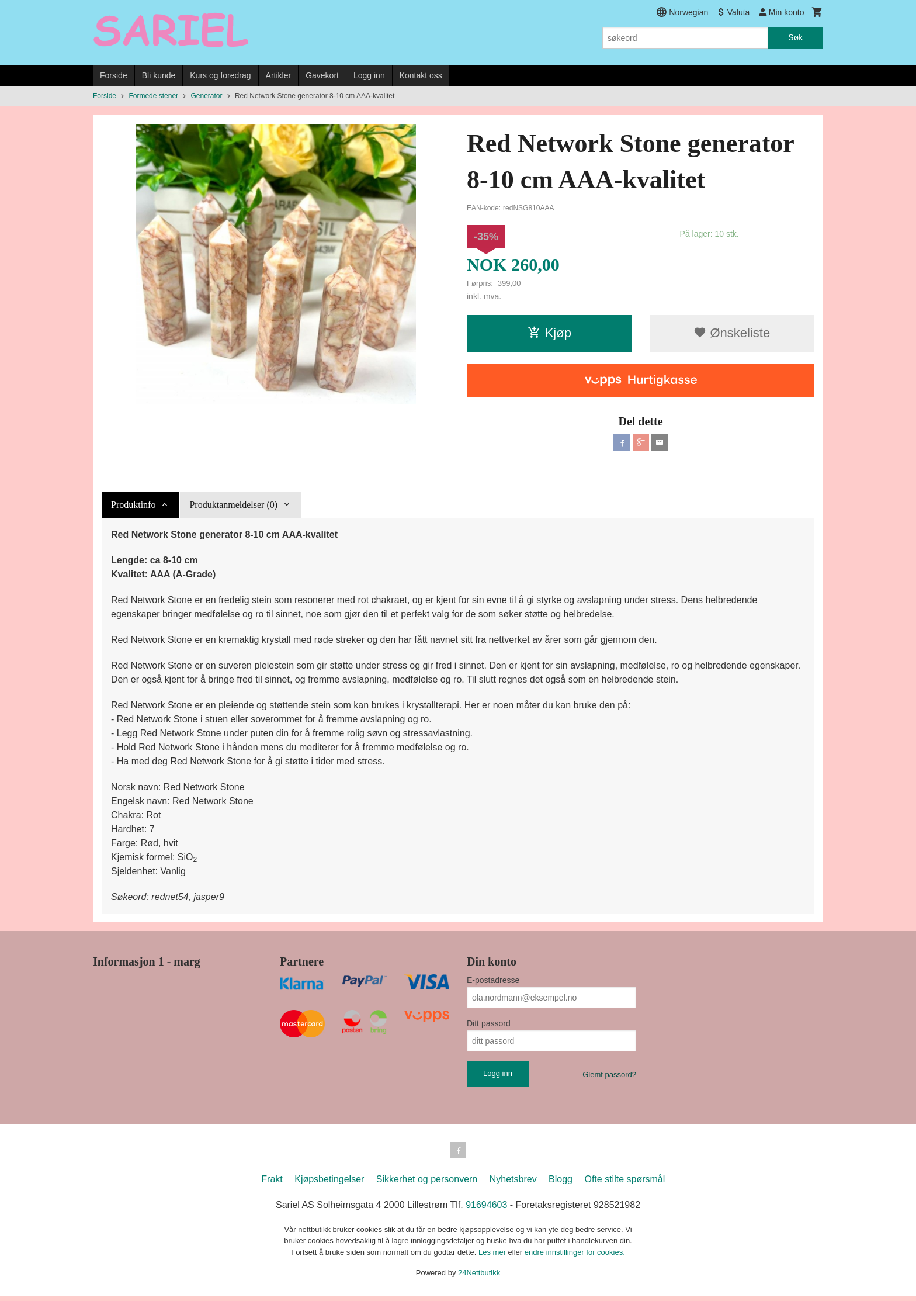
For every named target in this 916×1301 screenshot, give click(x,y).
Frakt (271, 1184)
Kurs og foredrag (220, 75)
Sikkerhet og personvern (426, 1184)
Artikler (279, 75)
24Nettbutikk (479, 1277)
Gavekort (322, 75)
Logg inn (369, 75)
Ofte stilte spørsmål (624, 1184)
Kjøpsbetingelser (329, 1184)
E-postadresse (493, 982)
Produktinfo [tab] (133, 507)
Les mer (493, 1256)
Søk (795, 37)
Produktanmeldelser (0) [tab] (233, 507)
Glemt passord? (609, 1076)
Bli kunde (159, 75)
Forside (113, 75)
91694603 (486, 1210)
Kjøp (549, 333)
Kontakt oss (421, 75)
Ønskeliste (731, 333)
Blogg (560, 1184)
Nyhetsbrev (513, 1184)
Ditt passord (489, 1025)
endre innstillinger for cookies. (575, 1256)
